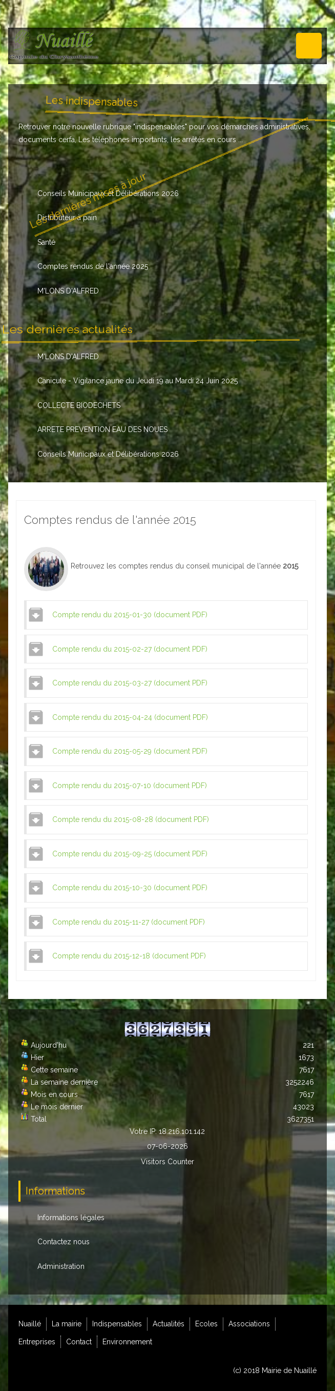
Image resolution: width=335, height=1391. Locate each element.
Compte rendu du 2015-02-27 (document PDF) (129, 649)
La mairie (66, 1324)
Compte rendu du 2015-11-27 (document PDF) (128, 922)
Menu (309, 45)
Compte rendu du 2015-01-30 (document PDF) (129, 615)
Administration (61, 1266)
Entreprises (36, 1342)
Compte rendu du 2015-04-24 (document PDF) (130, 717)
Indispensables (117, 1324)
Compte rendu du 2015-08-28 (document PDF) (130, 819)
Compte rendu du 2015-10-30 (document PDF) (129, 888)
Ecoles (206, 1324)
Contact (79, 1342)
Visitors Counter (167, 1162)
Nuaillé (29, 1324)
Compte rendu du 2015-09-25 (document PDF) (129, 854)
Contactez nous (63, 1242)
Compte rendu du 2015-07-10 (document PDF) (129, 785)
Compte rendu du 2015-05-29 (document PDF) (129, 751)
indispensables (160, 127)
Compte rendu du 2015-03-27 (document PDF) (129, 683)
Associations (249, 1324)
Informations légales (70, 1217)
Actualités (168, 1324)
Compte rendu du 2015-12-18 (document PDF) (129, 956)
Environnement (127, 1342)
